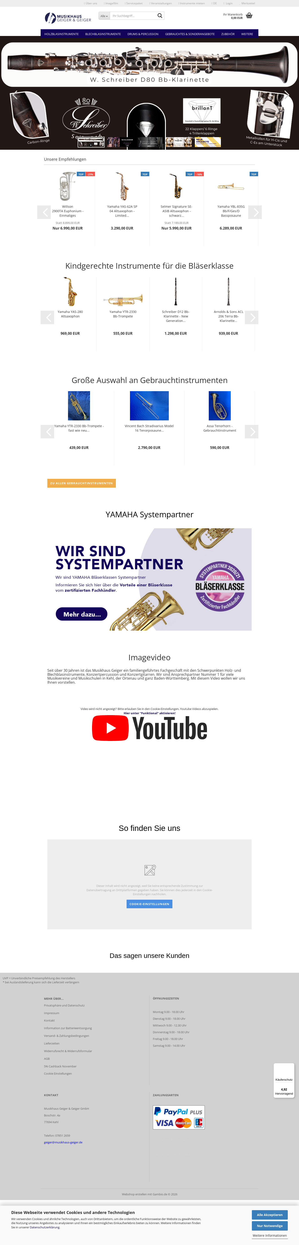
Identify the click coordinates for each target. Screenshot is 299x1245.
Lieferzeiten (51, 1043)
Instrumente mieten (191, 3)
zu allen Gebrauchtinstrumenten (81, 483)
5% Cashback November (60, 1066)
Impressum (51, 1013)
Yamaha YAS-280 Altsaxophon (70, 314)
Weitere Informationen (270, 1235)
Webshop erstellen (134, 1194)
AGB (47, 1059)
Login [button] (228, 3)
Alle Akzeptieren (270, 1215)
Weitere (247, 34)
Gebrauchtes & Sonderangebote (190, 34)
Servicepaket (134, 3)
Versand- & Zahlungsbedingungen (66, 1036)
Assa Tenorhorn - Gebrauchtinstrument (219, 428)
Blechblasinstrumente (103, 34)
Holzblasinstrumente (61, 34)
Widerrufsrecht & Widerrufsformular (68, 1051)
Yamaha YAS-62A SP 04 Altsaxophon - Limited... (122, 211)
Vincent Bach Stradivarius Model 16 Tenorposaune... (149, 428)
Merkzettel (247, 3)
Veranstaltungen (160, 3)
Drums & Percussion (143, 34)
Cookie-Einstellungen (149, 904)
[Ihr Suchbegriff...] (104, 16)
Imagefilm (111, 3)
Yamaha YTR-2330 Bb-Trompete (123, 314)
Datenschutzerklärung (44, 1227)
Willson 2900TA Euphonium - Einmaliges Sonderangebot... (68, 211)
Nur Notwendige (270, 1226)
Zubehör (228, 34)
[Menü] (292, 1066)
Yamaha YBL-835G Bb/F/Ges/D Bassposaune (231, 211)
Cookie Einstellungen (58, 1073)
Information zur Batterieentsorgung (68, 1028)
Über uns (90, 3)
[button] (214, 3)
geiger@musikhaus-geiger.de (63, 1142)
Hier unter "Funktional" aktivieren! (150, 713)
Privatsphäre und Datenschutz (64, 1005)
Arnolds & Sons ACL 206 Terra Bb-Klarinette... (228, 316)
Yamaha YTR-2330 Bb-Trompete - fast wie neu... (79, 428)
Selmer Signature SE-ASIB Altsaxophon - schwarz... (176, 211)
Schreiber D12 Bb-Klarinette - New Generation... (175, 316)
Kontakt (49, 1020)
